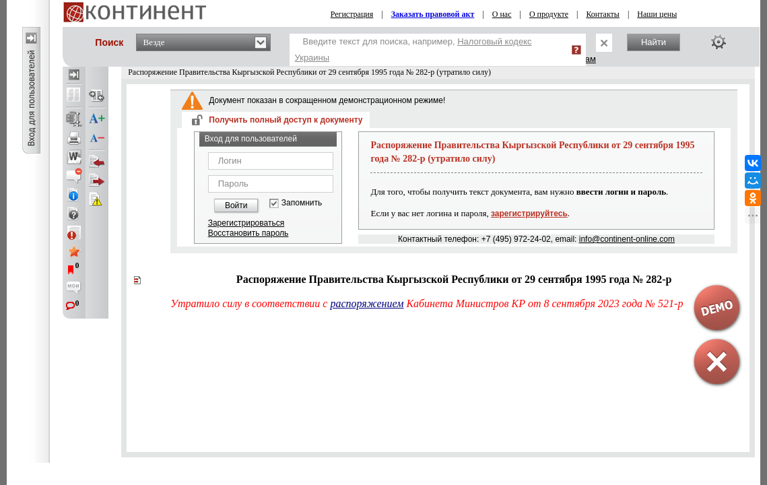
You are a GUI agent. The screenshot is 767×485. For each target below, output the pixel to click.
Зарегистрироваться (246, 223)
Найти (653, 42)
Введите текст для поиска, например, (413, 49)
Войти (236, 205)
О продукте (548, 14)
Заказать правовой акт (433, 14)
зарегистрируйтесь (529, 213)
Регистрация (352, 14)
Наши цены (657, 14)
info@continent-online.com (627, 239)
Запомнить (301, 203)
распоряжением (366, 303)
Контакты (603, 14)
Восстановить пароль (248, 233)
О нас (502, 14)
